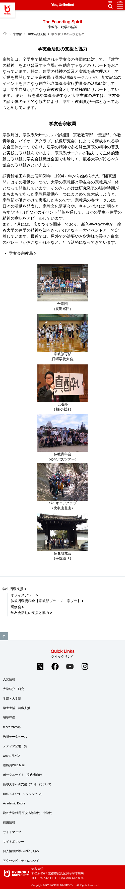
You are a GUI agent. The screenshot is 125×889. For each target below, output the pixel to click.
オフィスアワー (23, 595)
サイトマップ (12, 832)
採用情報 (9, 822)
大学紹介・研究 (13, 689)
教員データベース (15, 736)
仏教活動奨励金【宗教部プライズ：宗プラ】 (46, 601)
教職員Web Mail (14, 765)
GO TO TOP (4, 636)
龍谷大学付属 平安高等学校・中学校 (27, 813)
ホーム (5, 33)
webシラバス (12, 755)
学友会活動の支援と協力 (30, 613)
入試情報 (9, 679)
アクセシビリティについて (21, 860)
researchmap (12, 727)
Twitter (40, 666)
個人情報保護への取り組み (21, 851)
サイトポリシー (13, 841)
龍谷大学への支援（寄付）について (27, 784)
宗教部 (17, 34)
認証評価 (9, 717)
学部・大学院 (12, 698)
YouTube (70, 666)
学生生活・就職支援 (16, 708)
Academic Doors (14, 803)
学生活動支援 (37, 34)
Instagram (85, 666)
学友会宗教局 (21, 253)
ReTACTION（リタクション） (23, 794)
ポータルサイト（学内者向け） (24, 775)
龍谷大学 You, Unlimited (7, 10)
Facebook (55, 666)
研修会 (16, 607)
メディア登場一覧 (15, 746)
